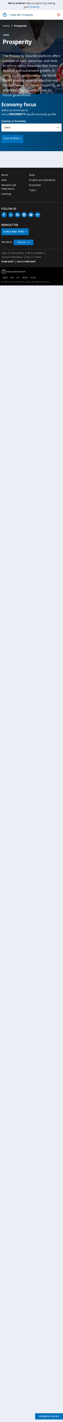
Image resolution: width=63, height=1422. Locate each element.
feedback (34, 6)
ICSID (33, 277)
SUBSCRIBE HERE (13, 231)
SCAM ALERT (7, 261)
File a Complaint (26, 261)
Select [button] (7, 127)
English (22, 242)
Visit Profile (11, 138)
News (32, 174)
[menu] (59, 14)
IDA (12, 277)
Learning (6, 193)
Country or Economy (13, 121)
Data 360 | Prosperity (22, 14)
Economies (35, 185)
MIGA (25, 277)
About (4, 174)
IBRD (5, 277)
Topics (32, 190)
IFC (18, 277)
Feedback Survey (49, 1416)
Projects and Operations (42, 180)
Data (4, 180)
